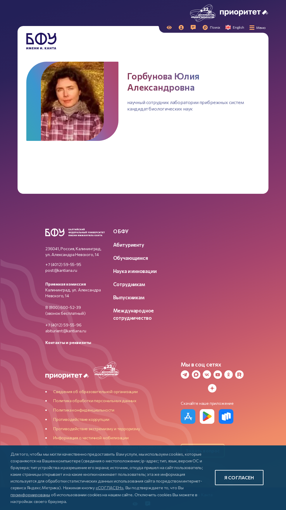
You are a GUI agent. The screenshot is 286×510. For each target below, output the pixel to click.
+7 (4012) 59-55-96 (63, 324)
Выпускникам (128, 297)
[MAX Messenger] (194, 374)
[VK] (205, 374)
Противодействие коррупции (81, 419)
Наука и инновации (135, 271)
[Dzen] (210, 388)
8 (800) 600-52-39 (63, 307)
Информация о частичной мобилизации (91, 437)
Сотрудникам (129, 284)
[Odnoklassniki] (227, 374)
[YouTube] (216, 374)
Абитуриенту (128, 245)
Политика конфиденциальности (83, 409)
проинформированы (30, 494)
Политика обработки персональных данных (94, 400)
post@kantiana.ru (61, 270)
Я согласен (239, 477)
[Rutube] (238, 374)
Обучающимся (130, 258)
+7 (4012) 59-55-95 (63, 264)
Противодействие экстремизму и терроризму (96, 428)
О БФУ (121, 231)
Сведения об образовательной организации (95, 391)
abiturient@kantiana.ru (65, 330)
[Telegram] (183, 374)
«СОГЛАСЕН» (109, 487)
